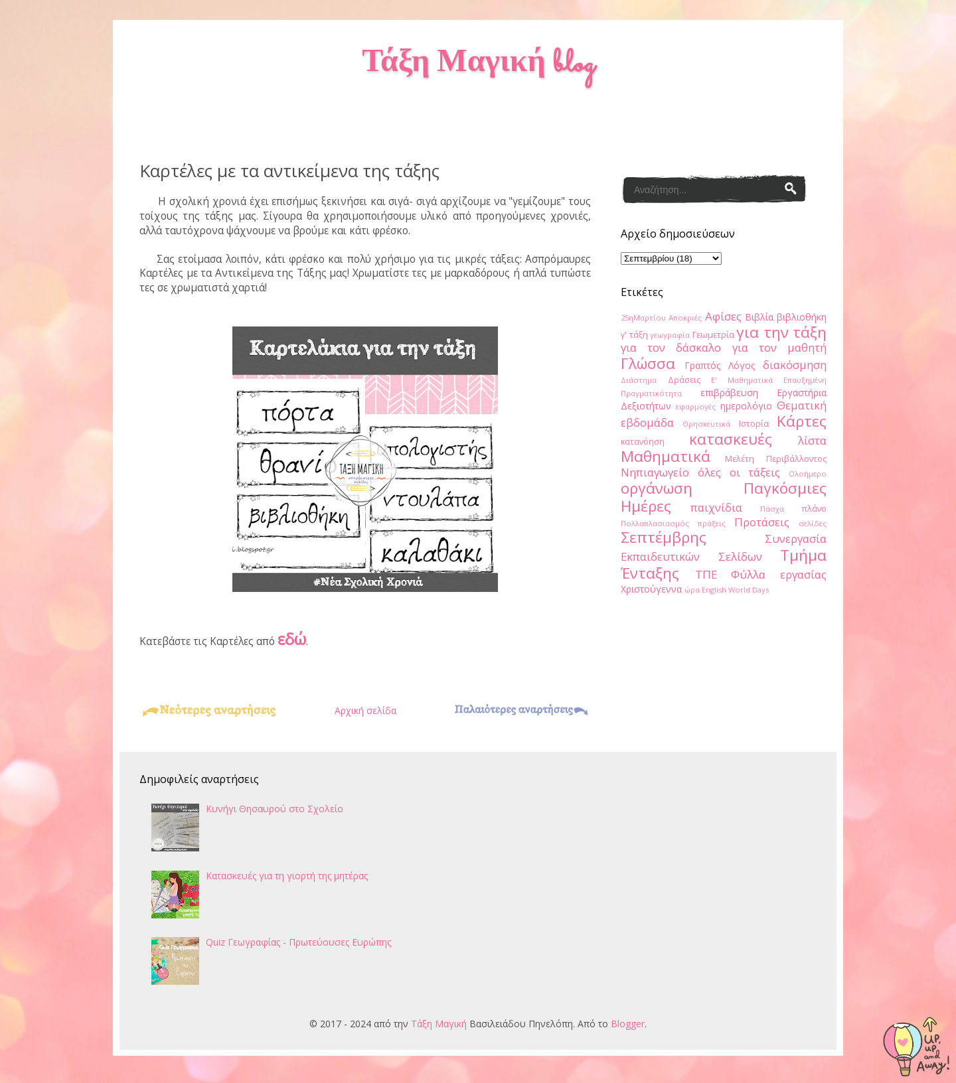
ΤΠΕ (706, 574)
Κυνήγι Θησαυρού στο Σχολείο (274, 808)
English (714, 590)
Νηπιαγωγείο (655, 472)
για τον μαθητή (779, 347)
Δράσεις (684, 380)
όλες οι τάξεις (739, 472)
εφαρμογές (696, 406)
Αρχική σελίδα (365, 710)
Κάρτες (802, 421)
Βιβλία (759, 317)
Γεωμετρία (713, 334)
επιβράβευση (729, 392)
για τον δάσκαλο (671, 347)
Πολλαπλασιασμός (655, 523)
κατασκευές (730, 439)
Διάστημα (639, 380)
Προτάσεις (761, 522)
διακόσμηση (795, 364)
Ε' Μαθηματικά (742, 380)
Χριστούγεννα (651, 589)
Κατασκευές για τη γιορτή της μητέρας (287, 875)
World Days (748, 590)
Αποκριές (685, 318)
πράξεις (712, 523)
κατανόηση (643, 441)
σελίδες (813, 523)
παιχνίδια (716, 507)
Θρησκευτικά (706, 424)
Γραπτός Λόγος (719, 365)
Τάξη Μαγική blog (478, 64)
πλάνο (814, 508)
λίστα (812, 440)
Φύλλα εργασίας (779, 574)
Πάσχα (772, 509)
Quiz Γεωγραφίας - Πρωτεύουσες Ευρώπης (298, 942)
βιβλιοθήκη (802, 317)
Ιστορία (754, 423)
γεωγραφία (670, 335)
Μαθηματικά (665, 456)
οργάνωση (656, 488)
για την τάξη (781, 332)
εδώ (292, 639)
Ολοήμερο (808, 473)
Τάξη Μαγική (439, 1023)
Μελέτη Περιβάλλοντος (776, 459)
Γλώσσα (648, 363)
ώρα (692, 590)
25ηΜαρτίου (643, 318)
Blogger (628, 1023)
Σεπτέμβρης (663, 537)
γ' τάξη (634, 334)
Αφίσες (723, 316)
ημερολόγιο (746, 405)
